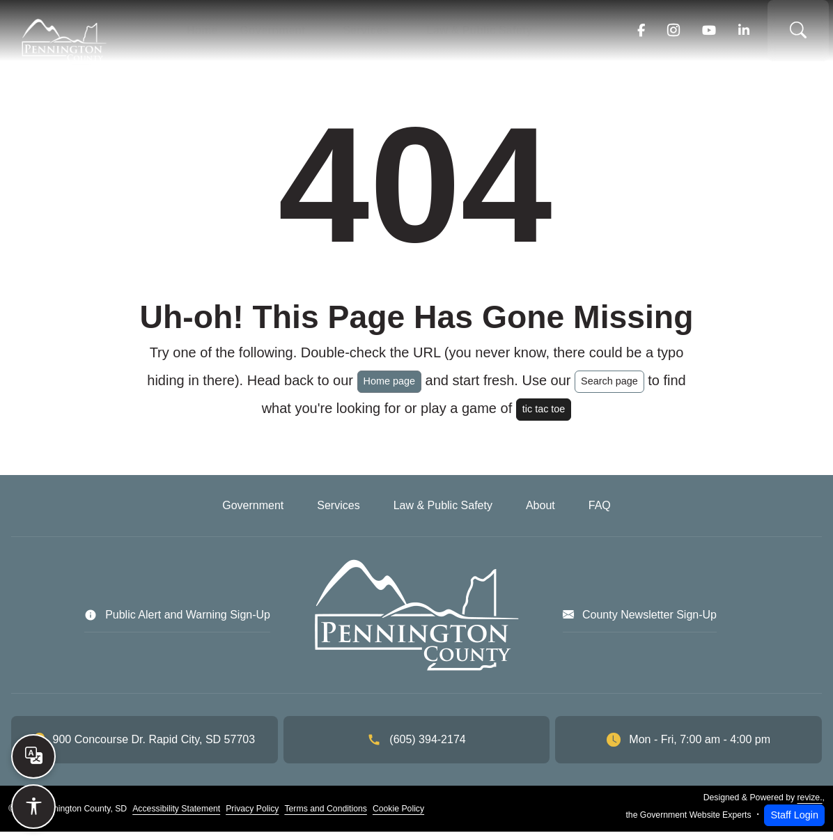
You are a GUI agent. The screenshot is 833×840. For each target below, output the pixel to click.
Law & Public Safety (467, 34)
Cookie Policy (398, 817)
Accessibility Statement (176, 817)
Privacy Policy (252, 817)
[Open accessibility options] (33, 806)
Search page (609, 389)
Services (363, 34)
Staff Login (794, 823)
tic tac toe (544, 417)
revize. (810, 806)
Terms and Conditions (325, 817)
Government (279, 34)
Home (217, 34)
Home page (389, 389)
